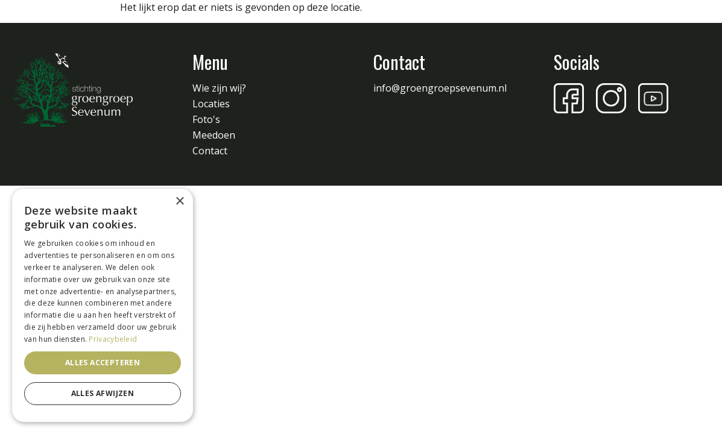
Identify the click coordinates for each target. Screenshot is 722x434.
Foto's (206, 119)
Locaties (211, 103)
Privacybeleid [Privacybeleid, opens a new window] (113, 339)
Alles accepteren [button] (102, 362)
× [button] (179, 201)
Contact (209, 150)
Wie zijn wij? (219, 88)
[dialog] (102, 305)
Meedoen (213, 135)
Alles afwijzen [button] (103, 393)
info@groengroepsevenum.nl (440, 88)
